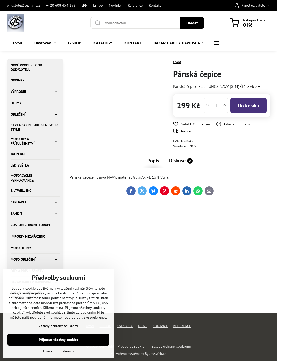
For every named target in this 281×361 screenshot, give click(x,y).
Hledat (192, 22)
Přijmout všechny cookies (58, 352)
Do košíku (248, 105)
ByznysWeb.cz (155, 353)
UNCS (191, 146)
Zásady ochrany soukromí (171, 346)
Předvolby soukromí (133, 346)
